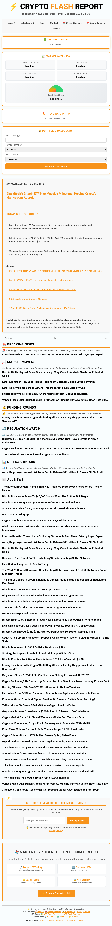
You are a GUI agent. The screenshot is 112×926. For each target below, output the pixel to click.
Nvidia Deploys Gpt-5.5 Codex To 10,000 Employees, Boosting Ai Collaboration (48, 625)
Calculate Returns (56, 166)
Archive (56, 28)
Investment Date (13, 155)
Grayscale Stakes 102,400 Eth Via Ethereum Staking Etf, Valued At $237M (45, 675)
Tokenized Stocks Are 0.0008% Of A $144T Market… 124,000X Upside (43, 765)
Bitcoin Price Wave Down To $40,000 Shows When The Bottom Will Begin (45, 496)
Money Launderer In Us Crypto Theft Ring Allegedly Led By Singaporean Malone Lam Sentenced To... (52, 419)
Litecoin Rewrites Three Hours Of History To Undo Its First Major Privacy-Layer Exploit (52, 354)
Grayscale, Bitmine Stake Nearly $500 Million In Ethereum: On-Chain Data (45, 711)
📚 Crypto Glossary (72, 23)
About (42, 23)
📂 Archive (73, 916)
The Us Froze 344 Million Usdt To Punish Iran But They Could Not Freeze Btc (47, 759)
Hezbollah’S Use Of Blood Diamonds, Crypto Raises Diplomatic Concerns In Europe (50, 693)
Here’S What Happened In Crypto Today (25, 564)
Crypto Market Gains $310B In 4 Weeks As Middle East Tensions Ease (43, 717)
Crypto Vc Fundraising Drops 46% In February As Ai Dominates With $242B (46, 723)
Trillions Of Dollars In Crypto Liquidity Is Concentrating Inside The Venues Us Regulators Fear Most (54, 581)
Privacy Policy (56, 830)
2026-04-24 (70, 920)
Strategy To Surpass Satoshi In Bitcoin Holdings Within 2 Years (39, 653)
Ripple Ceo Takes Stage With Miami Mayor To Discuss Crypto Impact (42, 595)
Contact (54, 23)
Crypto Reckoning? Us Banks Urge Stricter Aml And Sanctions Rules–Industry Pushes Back (56, 448)
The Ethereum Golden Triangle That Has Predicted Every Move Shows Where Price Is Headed (52, 488)
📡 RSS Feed (49, 916)
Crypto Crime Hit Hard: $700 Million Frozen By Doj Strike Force (39, 735)
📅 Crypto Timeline (96, 23)
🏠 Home (39, 911)
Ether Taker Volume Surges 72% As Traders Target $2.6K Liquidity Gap (43, 387)
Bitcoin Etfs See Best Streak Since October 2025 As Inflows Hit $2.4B (43, 659)
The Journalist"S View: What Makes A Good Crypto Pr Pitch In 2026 (42, 607)
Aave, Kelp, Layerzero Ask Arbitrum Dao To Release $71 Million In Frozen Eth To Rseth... (54, 472)
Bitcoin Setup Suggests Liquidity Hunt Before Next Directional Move (42, 502)
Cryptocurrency (13, 145)
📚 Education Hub (53, 911)
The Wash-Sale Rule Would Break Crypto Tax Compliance (35, 454)
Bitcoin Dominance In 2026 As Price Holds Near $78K (33, 647)
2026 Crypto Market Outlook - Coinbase (28, 299)
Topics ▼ (11, 23)
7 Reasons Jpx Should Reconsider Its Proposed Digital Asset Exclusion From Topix (50, 789)
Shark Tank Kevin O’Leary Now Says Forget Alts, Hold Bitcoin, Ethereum (44, 508)
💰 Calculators (68, 911)
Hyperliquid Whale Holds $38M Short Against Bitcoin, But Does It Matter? (45, 393)
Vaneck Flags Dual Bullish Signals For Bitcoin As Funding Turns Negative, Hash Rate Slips (55, 399)
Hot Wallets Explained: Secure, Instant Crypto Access (33, 613)
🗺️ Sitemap (62, 916)
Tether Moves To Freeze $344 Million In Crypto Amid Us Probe (38, 705)
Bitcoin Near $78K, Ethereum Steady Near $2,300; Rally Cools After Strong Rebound (51, 619)
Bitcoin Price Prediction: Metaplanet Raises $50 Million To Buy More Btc (44, 601)
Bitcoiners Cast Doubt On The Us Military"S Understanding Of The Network (46, 558)
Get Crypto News (78, 820)
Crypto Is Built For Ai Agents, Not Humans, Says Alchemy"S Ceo (39, 520)
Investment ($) (12, 136)
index (42, 920)
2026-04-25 (60, 920)
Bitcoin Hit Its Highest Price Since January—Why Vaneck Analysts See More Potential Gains (52, 374)
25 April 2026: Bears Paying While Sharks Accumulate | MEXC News (42, 308)
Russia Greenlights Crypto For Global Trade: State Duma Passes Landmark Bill (48, 771)
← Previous (7, 338)
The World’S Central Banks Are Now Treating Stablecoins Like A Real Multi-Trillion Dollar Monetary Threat (54, 572)
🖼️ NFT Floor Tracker (50, 914)
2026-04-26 (50, 920)
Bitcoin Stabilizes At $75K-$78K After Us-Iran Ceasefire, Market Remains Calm (48, 631)
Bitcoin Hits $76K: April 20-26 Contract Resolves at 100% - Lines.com (42, 289)
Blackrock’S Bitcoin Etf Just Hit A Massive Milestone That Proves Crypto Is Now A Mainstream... (55, 271)
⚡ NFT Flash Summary (71, 914)
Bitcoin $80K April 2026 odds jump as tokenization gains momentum (42, 280)
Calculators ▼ (28, 23)
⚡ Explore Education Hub (56, 893)
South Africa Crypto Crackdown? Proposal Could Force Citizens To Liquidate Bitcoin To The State (55, 639)
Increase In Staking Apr (16, 514)
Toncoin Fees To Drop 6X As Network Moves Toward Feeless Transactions (45, 747)
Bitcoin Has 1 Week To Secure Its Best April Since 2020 (34, 589)
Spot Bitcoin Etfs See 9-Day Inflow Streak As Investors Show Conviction (44, 753)
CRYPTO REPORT (56, 6)
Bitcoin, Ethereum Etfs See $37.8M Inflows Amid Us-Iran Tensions (41, 687)
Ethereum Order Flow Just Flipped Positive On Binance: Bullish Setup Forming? (48, 381)
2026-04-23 (81, 920)
